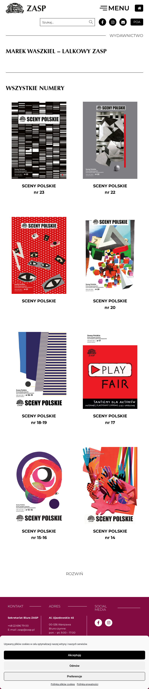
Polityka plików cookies (63, 684)
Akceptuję (74, 655)
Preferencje (74, 676)
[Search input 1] (63, 22)
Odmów (74, 666)
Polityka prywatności (87, 684)
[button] (74, 574)
